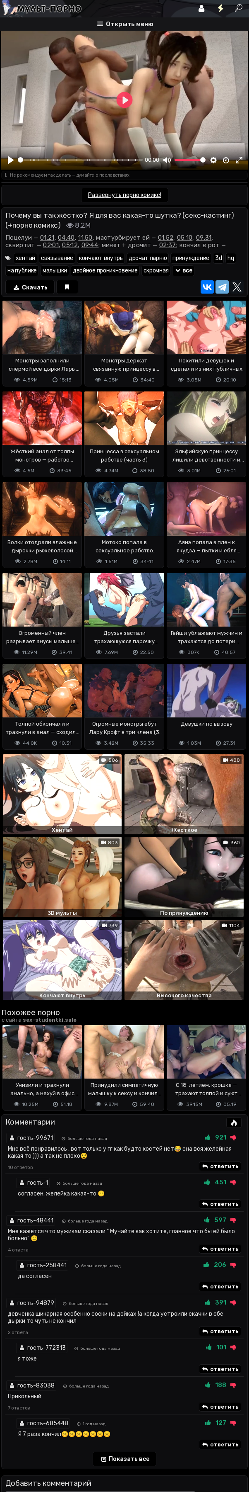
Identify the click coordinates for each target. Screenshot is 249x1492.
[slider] (80, 160)
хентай (25, 258)
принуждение (190, 258)
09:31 (204, 237)
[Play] (11, 160)
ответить (220, 1032)
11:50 (85, 237)
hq (230, 258)
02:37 (167, 245)
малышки (55, 270)
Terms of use (44, 1442)
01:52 (166, 237)
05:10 (185, 237)
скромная (156, 270)
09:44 (89, 245)
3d (218, 258)
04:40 (66, 237)
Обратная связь (87, 1442)
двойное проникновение (105, 270)
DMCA (14, 1442)
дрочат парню (148, 258)
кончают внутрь (101, 258)
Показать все (125, 1325)
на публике (22, 270)
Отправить (33, 1408)
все (183, 270)
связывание (57, 258)
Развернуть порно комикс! (124, 195)
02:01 (51, 245)
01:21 (47, 237)
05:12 (70, 245)
